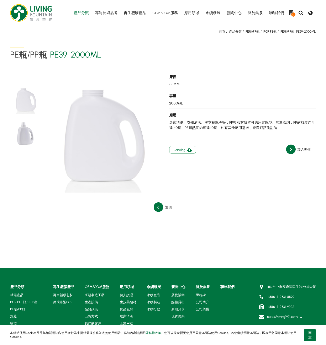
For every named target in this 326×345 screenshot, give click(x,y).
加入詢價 (303, 149)
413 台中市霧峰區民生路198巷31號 (291, 287)
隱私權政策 (153, 333)
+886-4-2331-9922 (280, 307)
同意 (310, 335)
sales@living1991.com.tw (284, 317)
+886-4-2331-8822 (281, 297)
